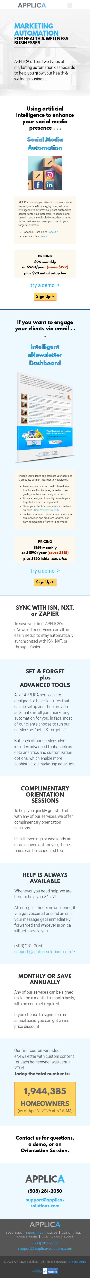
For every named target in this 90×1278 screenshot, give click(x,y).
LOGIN (68, 1236)
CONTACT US (51, 1236)
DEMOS (52, 1232)
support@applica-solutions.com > (44, 951)
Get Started (71, 1232)
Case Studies (27, 1236)
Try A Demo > (45, 285)
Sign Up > (45, 296)
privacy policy (77, 1261)
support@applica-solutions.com (45, 1203)
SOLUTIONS (14, 1232)
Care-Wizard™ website (46, 510)
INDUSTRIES (34, 1232)
